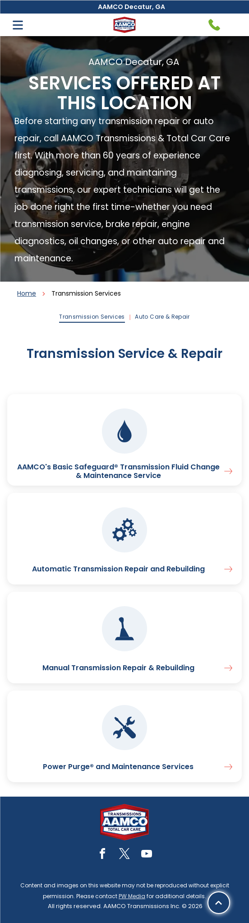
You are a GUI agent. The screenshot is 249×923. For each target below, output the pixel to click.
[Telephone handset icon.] (214, 24)
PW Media (132, 896)
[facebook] (102, 855)
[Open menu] (17, 25)
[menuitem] (92, 317)
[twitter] (124, 855)
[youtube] (147, 855)
